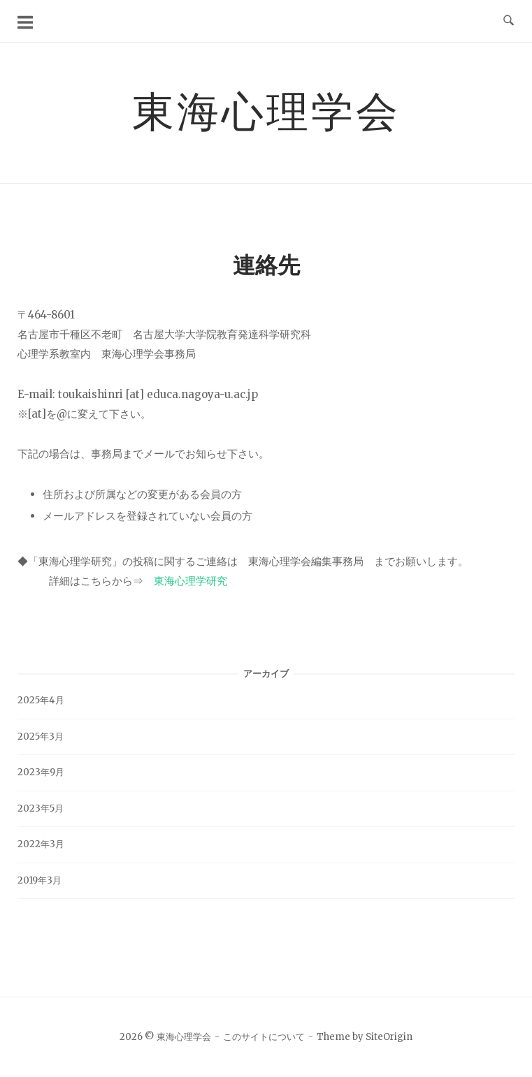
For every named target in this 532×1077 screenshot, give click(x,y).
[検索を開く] (509, 21)
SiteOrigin (389, 1037)
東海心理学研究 (190, 580)
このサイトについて (264, 1037)
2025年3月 (40, 736)
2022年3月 (40, 844)
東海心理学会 (266, 110)
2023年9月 (40, 772)
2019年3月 (39, 880)
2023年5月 (40, 808)
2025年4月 (40, 700)
